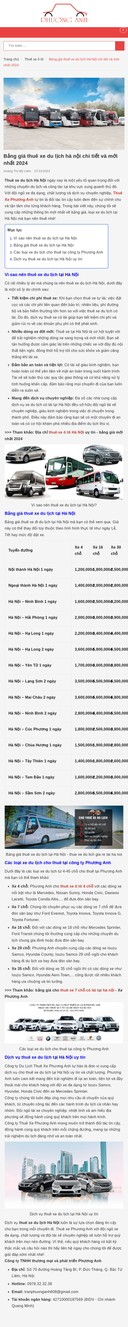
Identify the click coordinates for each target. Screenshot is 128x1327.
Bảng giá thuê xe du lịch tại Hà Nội (44, 245)
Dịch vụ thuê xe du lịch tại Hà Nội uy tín (48, 259)
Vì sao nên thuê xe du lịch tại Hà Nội (45, 238)
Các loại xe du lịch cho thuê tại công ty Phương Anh (58, 252)
